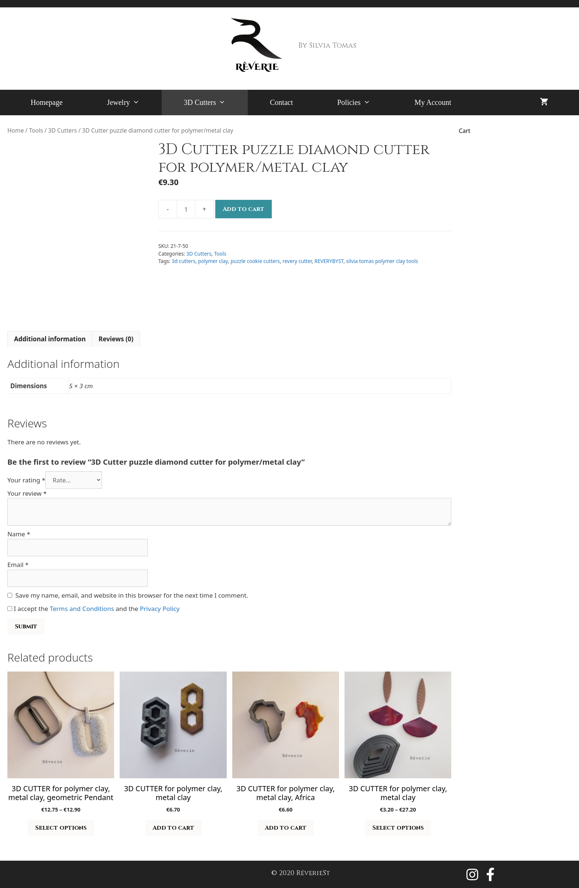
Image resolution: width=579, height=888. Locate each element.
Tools (36, 130)
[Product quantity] (186, 209)
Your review (27, 493)
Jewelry (134, 102)
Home (15, 130)
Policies (364, 102)
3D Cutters (216, 102)
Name (18, 534)
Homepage (47, 102)
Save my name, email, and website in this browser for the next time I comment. (132, 595)
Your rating (26, 480)
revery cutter (297, 260)
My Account (433, 102)
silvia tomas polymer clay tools (382, 260)
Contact (281, 102)
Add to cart (243, 209)
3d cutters (183, 260)
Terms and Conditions (82, 608)
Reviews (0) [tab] (116, 339)
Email (17, 564)
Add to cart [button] (173, 828)
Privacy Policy (159, 608)
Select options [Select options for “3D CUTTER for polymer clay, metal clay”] (398, 828)
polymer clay (213, 260)
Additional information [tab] (50, 339)
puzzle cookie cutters (255, 260)
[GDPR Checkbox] (9, 608)
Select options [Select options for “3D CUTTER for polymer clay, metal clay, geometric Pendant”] (61, 828)
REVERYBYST (329, 260)
